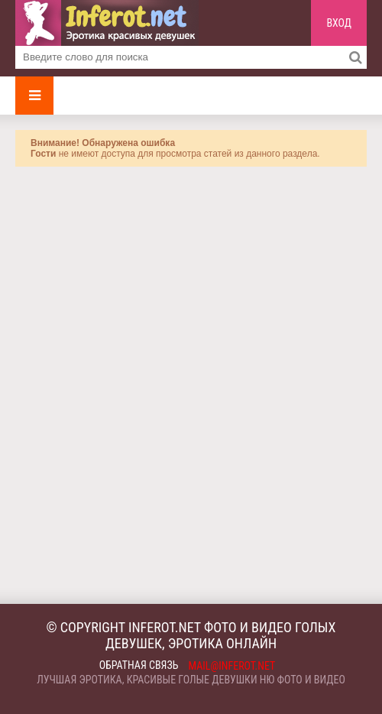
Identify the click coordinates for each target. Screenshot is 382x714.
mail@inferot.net (232, 666)
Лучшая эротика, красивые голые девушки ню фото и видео (191, 679)
